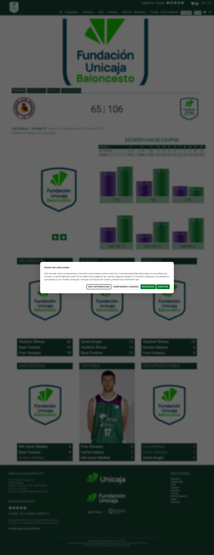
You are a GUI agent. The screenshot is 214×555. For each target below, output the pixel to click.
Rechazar (148, 287)
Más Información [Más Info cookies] (99, 287)
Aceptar (163, 287)
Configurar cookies (126, 287)
